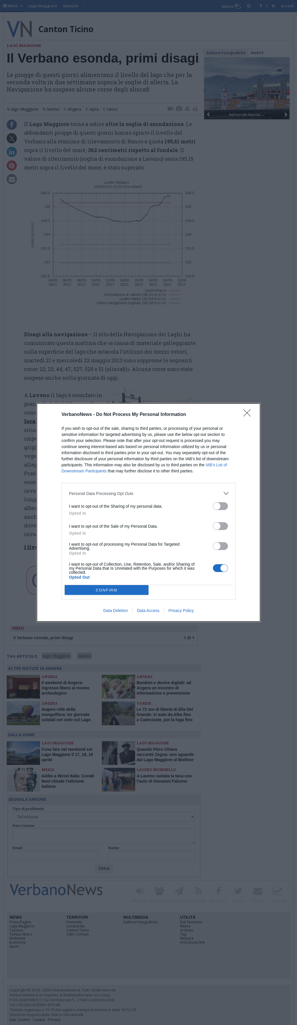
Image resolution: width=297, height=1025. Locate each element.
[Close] (248, 414)
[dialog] (148, 512)
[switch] (220, 506)
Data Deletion (115, 610)
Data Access (148, 610)
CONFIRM (106, 590)
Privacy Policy (181, 610)
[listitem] (148, 493)
